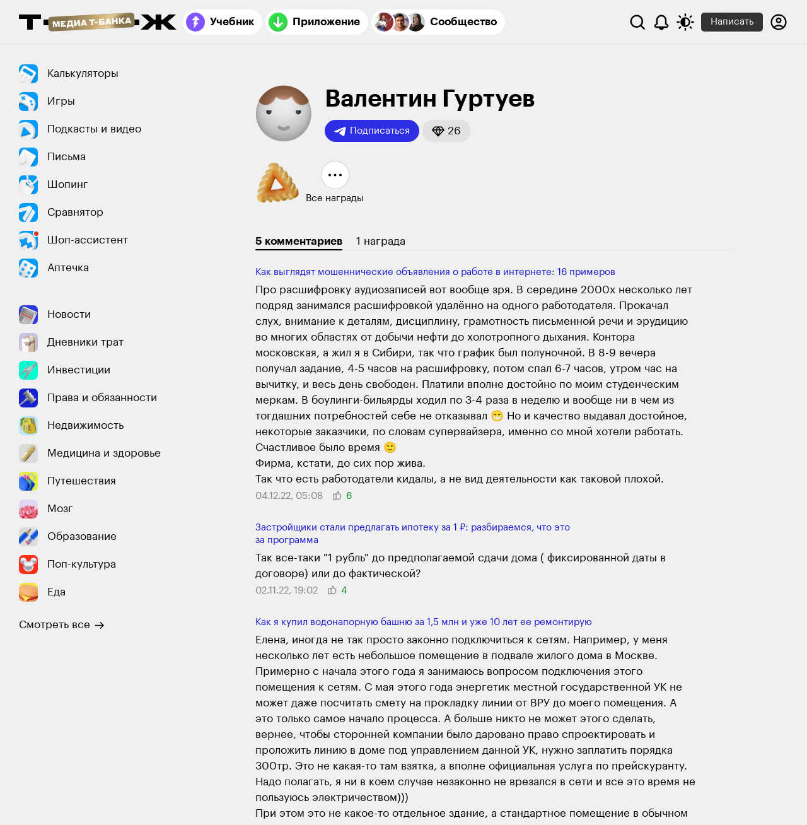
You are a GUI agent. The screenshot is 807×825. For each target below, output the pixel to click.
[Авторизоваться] (778, 22)
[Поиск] (637, 22)
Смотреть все (62, 625)
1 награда (380, 241)
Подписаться (372, 131)
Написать (732, 21)
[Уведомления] (661, 22)
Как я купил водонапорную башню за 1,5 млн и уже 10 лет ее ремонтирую (423, 622)
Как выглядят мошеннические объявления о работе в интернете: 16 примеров (435, 272)
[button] (446, 131)
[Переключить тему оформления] (685, 22)
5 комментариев (298, 241)
